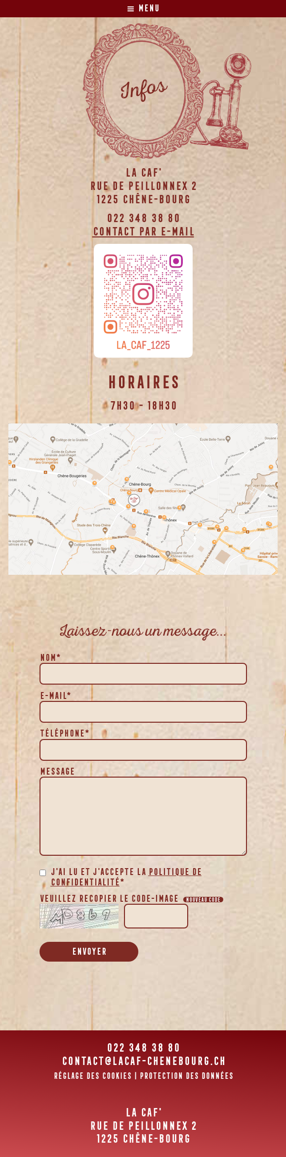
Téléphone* (64, 733)
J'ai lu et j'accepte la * (126, 877)
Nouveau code (203, 900)
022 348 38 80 (143, 218)
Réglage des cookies (92, 1075)
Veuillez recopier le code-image (131, 898)
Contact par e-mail (143, 231)
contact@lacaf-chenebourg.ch (143, 1061)
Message (57, 771)
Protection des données (186, 1075)
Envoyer (89, 951)
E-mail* (55, 695)
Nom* (50, 657)
